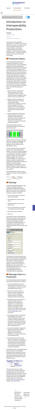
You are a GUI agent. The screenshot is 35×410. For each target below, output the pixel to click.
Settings (8, 36)
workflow (8, 370)
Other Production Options (18, 379)
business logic (14, 311)
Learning (8, 8)
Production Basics (11, 34)
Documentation (17, 8)
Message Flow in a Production (13, 38)
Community (27, 8)
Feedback (34, 207)
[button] (7, 59)
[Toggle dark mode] (28, 17)
